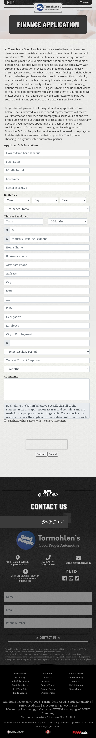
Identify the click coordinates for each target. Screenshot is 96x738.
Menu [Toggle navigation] (84, 2)
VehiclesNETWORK (53, 709)
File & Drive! (20, 673)
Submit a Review (75, 673)
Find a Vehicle (20, 693)
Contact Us (48, 681)
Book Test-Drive (20, 685)
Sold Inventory (75, 677)
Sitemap (75, 681)
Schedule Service (20, 681)
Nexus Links (75, 689)
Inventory (20, 677)
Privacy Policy (48, 689)
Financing (48, 673)
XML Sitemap (76, 685)
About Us (48, 677)
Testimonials (48, 693)
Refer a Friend (48, 685)
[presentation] (46, 444)
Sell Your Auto (20, 689)
